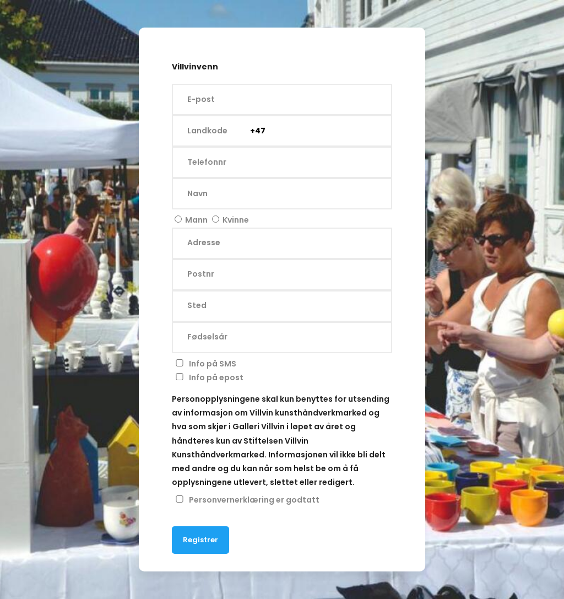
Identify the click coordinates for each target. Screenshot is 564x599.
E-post (201, 99)
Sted (197, 305)
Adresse (203, 243)
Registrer (200, 540)
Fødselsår (207, 337)
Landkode (207, 130)
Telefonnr (206, 162)
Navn (197, 193)
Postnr (200, 274)
